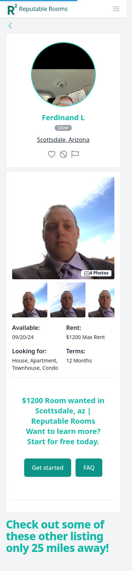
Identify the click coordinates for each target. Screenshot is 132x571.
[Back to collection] (10, 25)
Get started (47, 468)
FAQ (89, 468)
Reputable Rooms (37, 9)
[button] (116, 8)
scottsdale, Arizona (63, 140)
